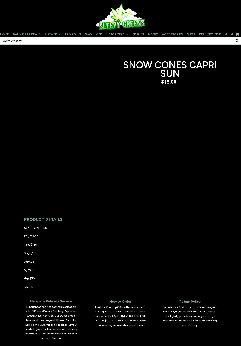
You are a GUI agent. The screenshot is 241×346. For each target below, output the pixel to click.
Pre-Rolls (73, 34)
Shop (191, 34)
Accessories (172, 34)
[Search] (237, 40)
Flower (51, 34)
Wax (88, 34)
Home (4, 34)
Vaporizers (115, 34)
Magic (153, 34)
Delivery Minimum (213, 34)
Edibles (138, 34)
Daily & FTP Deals (26, 34)
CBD (99, 34)
